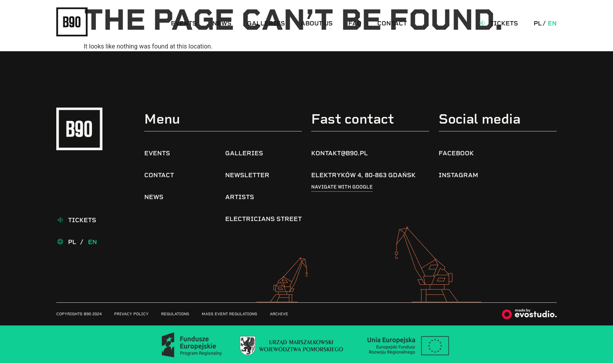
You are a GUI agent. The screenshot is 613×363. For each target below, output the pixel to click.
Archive (279, 314)
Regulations (175, 314)
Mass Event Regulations (229, 314)
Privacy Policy (131, 314)
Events (184, 23)
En (552, 23)
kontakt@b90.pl (339, 153)
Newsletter (247, 175)
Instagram (458, 175)
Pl (538, 23)
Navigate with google (342, 187)
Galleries (266, 23)
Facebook (456, 153)
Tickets (504, 23)
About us (317, 23)
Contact (392, 23)
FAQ (355, 23)
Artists (239, 197)
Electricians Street (263, 219)
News (221, 23)
